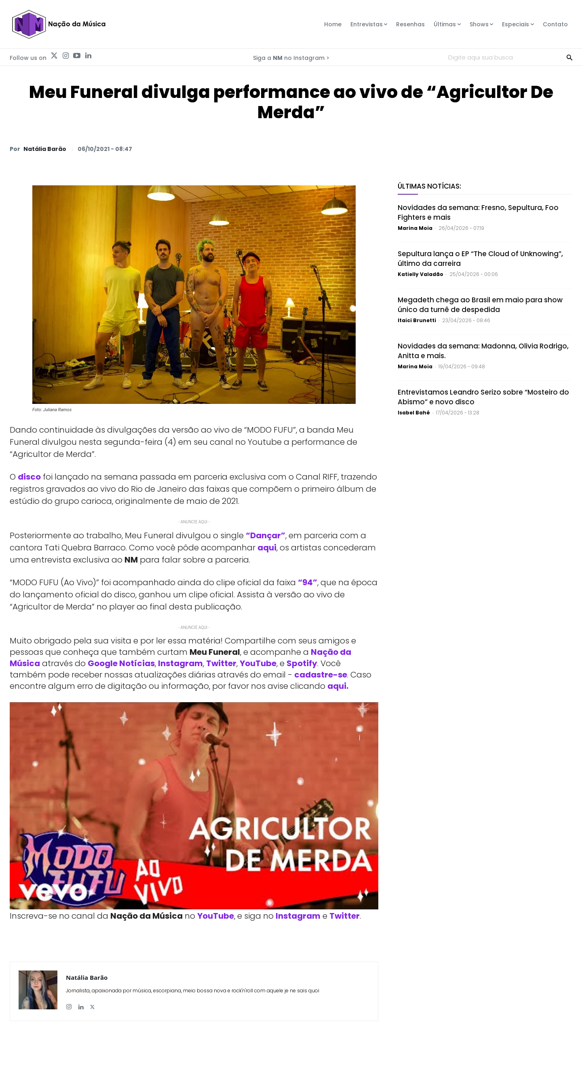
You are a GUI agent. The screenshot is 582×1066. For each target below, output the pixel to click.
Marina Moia (415, 228)
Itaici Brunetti (417, 320)
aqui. (337, 686)
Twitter (221, 663)
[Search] (569, 57)
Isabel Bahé (414, 412)
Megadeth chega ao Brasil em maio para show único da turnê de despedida (480, 304)
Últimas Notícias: (429, 186)
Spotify (302, 663)
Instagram (180, 663)
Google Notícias (121, 663)
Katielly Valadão (420, 274)
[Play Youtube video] (194, 806)
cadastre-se (320, 674)
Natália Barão (44, 149)
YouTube (258, 663)
